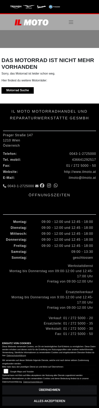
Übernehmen (49, 389)
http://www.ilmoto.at (80, 172)
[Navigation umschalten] (71, 22)
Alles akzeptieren (49, 401)
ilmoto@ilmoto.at (82, 178)
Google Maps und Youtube (22, 371)
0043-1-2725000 (83, 154)
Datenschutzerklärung (16, 355)
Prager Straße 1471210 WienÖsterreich (18, 140)
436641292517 (84, 160)
